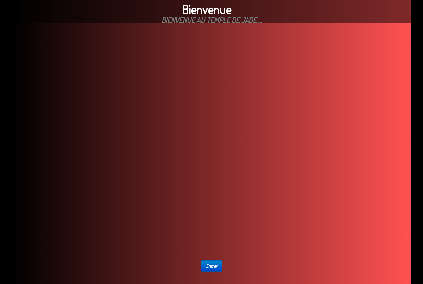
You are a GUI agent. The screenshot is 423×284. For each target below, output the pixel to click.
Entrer (211, 266)
